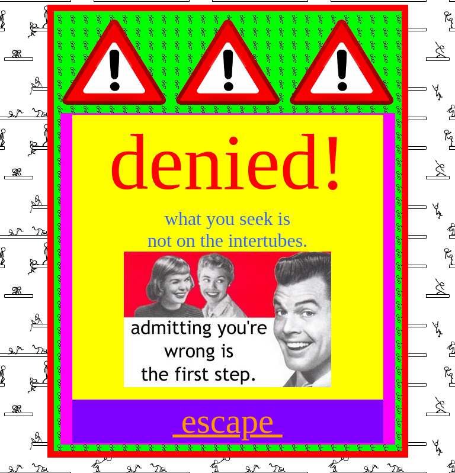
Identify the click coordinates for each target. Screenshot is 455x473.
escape (227, 421)
